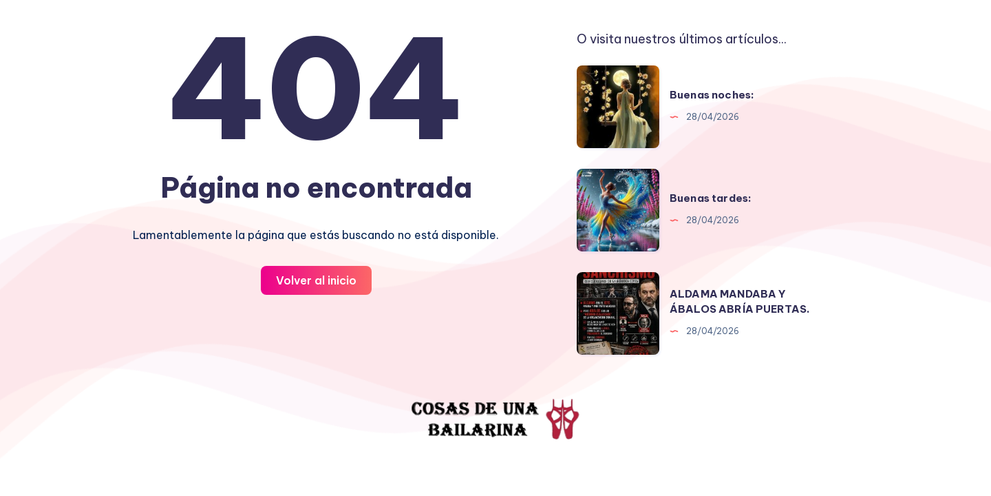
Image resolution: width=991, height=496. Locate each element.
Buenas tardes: (711, 198)
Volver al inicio (316, 280)
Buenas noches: (712, 94)
